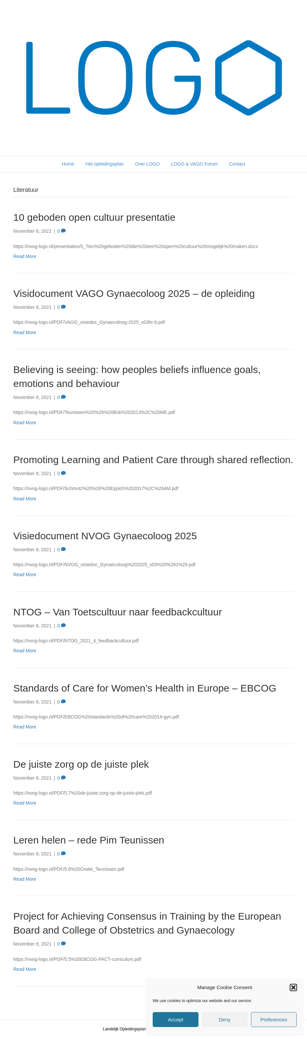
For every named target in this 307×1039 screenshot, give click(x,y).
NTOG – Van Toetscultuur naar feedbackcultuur (117, 611)
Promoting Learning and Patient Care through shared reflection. (153, 459)
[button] (293, 987)
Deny (224, 1019)
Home (68, 164)
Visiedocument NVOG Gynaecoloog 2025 (105, 535)
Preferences (274, 1019)
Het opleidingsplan (105, 164)
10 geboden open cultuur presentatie (94, 217)
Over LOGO (147, 164)
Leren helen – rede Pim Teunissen (88, 840)
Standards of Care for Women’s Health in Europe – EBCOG (144, 688)
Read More (24, 256)
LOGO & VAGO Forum (194, 164)
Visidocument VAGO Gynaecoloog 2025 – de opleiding (134, 293)
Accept (175, 1019)
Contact (237, 164)
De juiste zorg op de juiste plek (81, 764)
